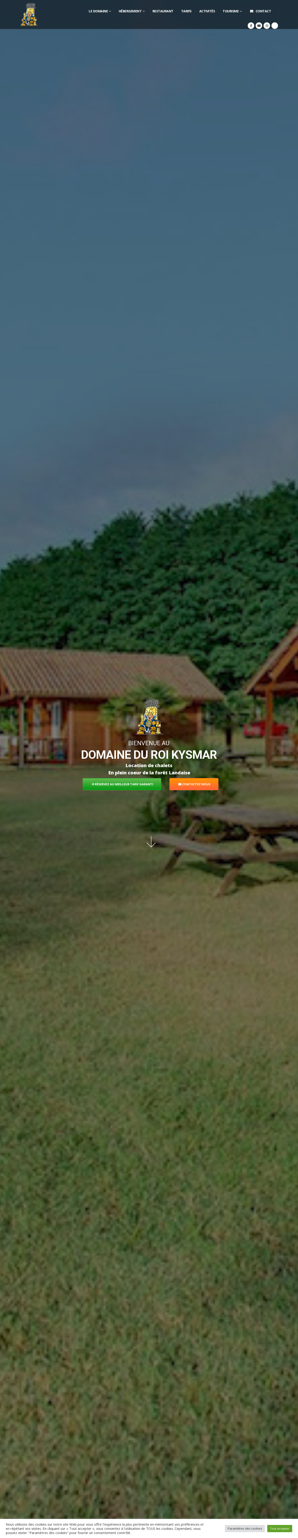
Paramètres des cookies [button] (245, 1528)
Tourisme (231, 11)
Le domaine (98, 11)
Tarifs (186, 11)
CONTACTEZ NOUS (194, 784)
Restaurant (162, 11)
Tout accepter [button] (279, 1528)
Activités (207, 11)
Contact (260, 11)
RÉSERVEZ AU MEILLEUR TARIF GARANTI (122, 784)
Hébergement (130, 11)
